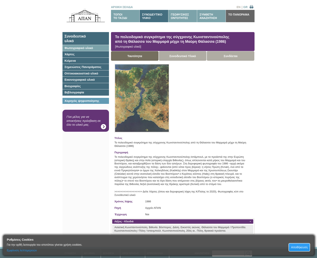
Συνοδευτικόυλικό (75, 38)
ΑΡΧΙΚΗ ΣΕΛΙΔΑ (122, 7)
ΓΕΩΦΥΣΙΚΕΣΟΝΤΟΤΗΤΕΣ (180, 16)
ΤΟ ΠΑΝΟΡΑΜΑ (238, 14)
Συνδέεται (231, 56)
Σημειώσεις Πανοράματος (82, 67)
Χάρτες (69, 54)
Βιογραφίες (72, 86)
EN (238, 7)
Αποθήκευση (299, 247)
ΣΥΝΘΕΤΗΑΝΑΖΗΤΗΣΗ (208, 16)
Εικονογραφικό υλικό (79, 79)
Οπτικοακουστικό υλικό (81, 73)
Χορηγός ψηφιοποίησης (81, 100)
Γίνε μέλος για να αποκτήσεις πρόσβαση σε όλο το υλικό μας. (84, 120)
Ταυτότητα (134, 56)
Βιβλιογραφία (74, 92)
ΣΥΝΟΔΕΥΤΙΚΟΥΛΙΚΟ (152, 16)
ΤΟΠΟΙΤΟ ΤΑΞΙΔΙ (120, 16)
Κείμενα (70, 60)
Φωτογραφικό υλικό (78, 48)
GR (245, 7)
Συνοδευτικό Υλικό (182, 56)
